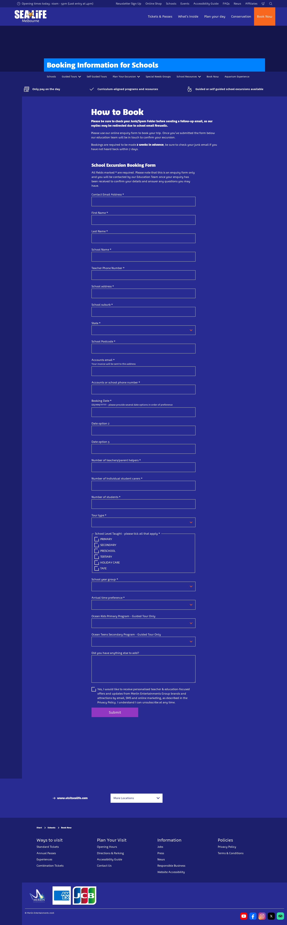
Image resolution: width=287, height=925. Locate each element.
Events (184, 3)
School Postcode (103, 341)
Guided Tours (71, 76)
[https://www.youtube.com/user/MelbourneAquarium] (243, 916)
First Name (100, 213)
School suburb (102, 304)
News (237, 3)
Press (160, 853)
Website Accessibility (171, 872)
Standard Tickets (48, 846)
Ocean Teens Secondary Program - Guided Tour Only (126, 634)
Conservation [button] (241, 16)
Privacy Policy (227, 846)
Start (39, 827)
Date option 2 (100, 423)
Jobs (160, 846)
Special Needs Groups (158, 76)
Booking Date (101, 400)
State (96, 323)
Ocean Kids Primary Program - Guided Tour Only (123, 616)
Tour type (99, 515)
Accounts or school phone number (116, 382)
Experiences (44, 859)
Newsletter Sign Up (128, 3)
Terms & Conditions (230, 853)
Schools (171, 3)
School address (103, 286)
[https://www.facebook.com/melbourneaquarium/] (253, 916)
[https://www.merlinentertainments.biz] (38, 895)
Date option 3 (100, 441)
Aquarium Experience (237, 76)
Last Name (100, 231)
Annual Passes (46, 853)
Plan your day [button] (214, 16)
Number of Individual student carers (117, 478)
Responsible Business (171, 865)
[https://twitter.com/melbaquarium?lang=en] (271, 916)
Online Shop (154, 3)
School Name (101, 249)
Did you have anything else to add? (115, 653)
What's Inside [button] (188, 16)
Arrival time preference (108, 597)
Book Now (264, 16)
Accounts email (103, 360)
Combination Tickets (50, 865)
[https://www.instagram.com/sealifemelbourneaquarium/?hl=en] (262, 916)
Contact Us (104, 865)
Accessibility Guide (206, 3)
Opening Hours (107, 846)
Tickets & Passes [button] (160, 16)
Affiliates (251, 3)
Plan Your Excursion (126, 76)
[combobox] (137, 798)
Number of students (106, 497)
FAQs (226, 3)
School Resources (189, 76)
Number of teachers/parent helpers (116, 460)
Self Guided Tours (97, 76)
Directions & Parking (110, 853)
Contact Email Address (108, 194)
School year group (105, 579)
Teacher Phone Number (108, 268)
